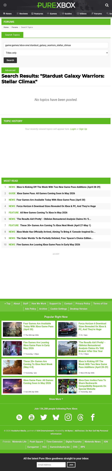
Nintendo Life (19, 441)
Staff (25, 303)
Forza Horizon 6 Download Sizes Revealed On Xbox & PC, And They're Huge (52, 206)
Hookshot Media (18, 431)
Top (7, 303)
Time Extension (54, 441)
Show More (56, 399)
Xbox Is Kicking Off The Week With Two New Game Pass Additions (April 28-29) (54, 187)
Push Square (36, 441)
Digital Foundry (74, 441)
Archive (43, 308)
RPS (83, 447)
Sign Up (83, 129)
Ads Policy (30, 308)
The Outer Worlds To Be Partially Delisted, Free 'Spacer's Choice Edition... (51, 238)
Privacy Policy (83, 303)
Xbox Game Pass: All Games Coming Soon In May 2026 (42, 193)
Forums (9, 21)
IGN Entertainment (45, 431)
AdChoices (79, 431)
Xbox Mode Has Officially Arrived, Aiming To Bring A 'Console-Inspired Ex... (52, 231)
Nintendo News (93, 441)
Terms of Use (100, 303)
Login (73, 129)
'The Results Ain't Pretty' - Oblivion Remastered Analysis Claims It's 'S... (50, 219)
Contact (68, 303)
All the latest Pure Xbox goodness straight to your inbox (56, 458)
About (17, 303)
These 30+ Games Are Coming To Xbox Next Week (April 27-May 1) (50, 225)
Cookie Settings (58, 308)
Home (6, 27)
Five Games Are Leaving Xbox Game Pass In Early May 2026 (44, 244)
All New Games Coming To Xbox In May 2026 (38, 212)
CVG (75, 447)
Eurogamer (33, 447)
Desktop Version (78, 308)
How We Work (39, 303)
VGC (44, 447)
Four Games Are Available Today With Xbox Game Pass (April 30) (47, 199)
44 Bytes (69, 431)
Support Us (55, 303)
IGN (106, 441)
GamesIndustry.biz (60, 447)
